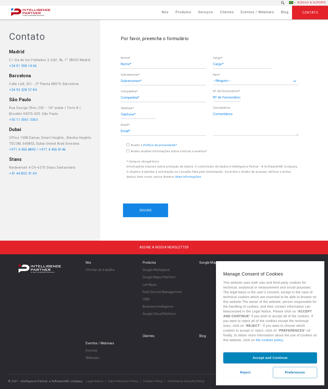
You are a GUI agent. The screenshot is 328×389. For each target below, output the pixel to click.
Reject (245, 372)
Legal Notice (94, 381)
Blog (285, 12)
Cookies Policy (153, 381)
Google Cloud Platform (159, 314)
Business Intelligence (158, 306)
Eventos (91, 350)
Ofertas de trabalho (100, 270)
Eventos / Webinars (257, 12)
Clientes (227, 12)
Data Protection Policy (123, 381)
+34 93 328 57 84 (23, 90)
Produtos (183, 12)
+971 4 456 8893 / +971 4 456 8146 (37, 149)
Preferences (295, 372)
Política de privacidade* (160, 145)
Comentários (221, 107)
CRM (146, 299)
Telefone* (127, 108)
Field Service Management (162, 292)
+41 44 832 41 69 (23, 173)
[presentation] (157, 189)
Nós (165, 12)
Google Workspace (156, 270)
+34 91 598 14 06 (23, 66)
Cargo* (218, 57)
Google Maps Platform (159, 277)
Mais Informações (188, 176)
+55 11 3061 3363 (23, 120)
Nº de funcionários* (226, 91)
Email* (125, 124)
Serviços (205, 12)
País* (216, 74)
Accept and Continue (270, 358)
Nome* (125, 57)
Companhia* (129, 91)
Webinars (93, 358)
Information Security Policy (186, 381)
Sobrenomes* (130, 74)
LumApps (150, 284)
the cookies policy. (270, 340)
